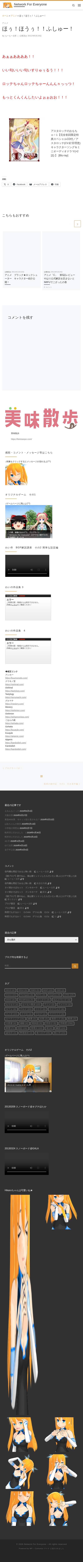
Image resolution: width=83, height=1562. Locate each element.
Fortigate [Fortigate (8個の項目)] (27, 995)
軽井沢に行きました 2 (15, 832)
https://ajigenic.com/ (14, 736)
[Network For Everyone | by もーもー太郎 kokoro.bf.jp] (7, 5)
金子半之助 (10, 850)
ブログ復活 (11, 904)
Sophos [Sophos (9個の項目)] (54, 995)
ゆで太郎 (9, 845)
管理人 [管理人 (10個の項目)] (37, 1028)
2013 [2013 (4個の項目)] (10, 990)
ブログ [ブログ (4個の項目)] (40, 1014)
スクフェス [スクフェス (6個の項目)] (57, 1009)
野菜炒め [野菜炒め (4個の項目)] (26, 1033)
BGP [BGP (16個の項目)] (48, 990)
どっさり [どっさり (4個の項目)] (43, 1000)
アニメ (14, 16)
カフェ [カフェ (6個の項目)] (11, 1009)
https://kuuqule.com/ (14, 730)
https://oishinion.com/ (15, 710)
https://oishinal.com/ (14, 684)
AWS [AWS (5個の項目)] (35, 990)
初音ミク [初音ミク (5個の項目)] (58, 1019)
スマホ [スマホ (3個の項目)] (26, 1014)
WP (31, 1548)
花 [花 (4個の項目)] (49, 1028)
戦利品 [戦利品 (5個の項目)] (37, 1023)
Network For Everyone (35, 1544)
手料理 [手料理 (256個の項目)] (66, 1023)
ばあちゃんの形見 (13, 824)
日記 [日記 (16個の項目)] (22, 1028)
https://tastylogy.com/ (15, 691)
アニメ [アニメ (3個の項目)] (49, 1004)
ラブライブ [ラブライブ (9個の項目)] (57, 1014)
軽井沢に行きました (14, 837)
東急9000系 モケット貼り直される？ (22, 819)
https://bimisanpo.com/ (21, 439)
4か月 (7, 841)
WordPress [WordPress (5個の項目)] (26, 1000)
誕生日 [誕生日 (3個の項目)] (11, 1033)
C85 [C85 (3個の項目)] (60, 990)
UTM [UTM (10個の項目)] (69, 995)
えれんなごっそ (12, 811)
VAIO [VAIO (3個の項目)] (10, 1000)
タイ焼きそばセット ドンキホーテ (22, 888)
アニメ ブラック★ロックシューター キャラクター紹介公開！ (21, 278)
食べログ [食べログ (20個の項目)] (43, 1033)
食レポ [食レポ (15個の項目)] (59, 1033)
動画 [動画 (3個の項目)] (72, 1019)
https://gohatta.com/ (14, 723)
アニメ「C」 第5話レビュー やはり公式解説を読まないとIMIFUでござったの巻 (61, 278)
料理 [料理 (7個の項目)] (10, 1028)
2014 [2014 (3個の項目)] (22, 990)
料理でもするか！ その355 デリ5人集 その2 (28, 912)
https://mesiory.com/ (14, 704)
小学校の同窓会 (12, 828)
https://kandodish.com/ (15, 743)
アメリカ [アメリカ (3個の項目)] (64, 1004)
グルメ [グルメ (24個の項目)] (26, 1009)
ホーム (5, 16)
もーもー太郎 (11, 36)
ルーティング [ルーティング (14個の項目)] (15, 1019)
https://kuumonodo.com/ (16, 678)
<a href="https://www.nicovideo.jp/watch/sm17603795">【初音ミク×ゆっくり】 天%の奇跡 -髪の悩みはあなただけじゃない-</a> (28, 607)
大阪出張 (9, 815)
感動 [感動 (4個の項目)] (24, 1023)
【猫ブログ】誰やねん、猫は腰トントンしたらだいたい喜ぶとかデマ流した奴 (42, 876)
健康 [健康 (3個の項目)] (32, 1019)
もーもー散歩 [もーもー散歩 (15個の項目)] (31, 1004)
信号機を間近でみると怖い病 (19, 872)
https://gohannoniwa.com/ (17, 717)
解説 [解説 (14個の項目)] (60, 1028)
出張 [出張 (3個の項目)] (44, 1019)
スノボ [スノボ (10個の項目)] (11, 1014)
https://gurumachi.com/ (15, 697)
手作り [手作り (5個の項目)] (51, 1023)
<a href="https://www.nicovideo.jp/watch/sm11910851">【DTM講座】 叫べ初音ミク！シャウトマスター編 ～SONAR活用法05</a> (28, 651)
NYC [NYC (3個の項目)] (41, 995)
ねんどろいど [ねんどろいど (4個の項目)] (62, 1000)
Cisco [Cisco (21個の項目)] (11, 995)
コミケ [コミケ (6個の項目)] (40, 1009)
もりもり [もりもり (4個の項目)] (12, 1004)
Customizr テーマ (42, 1548)
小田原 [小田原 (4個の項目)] (11, 1023)
